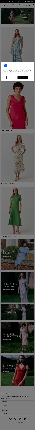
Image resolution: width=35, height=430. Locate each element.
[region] (17, 71)
